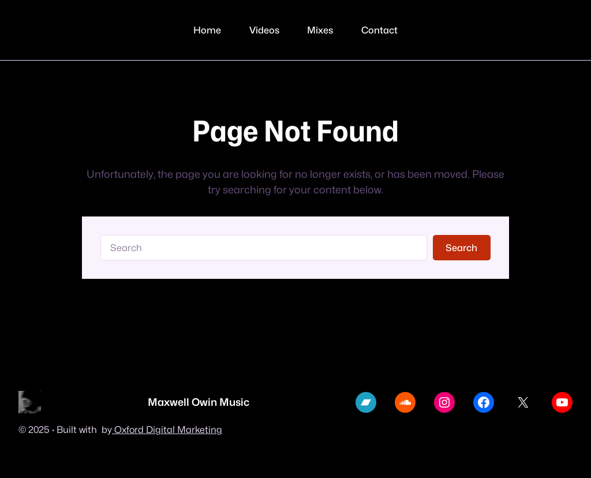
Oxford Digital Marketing (167, 429)
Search (461, 247)
